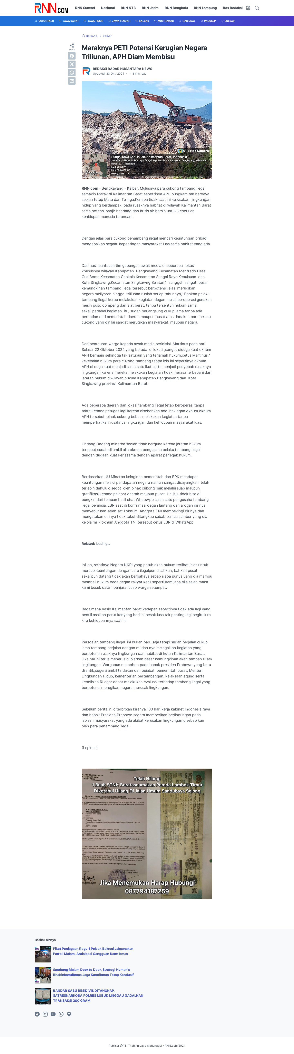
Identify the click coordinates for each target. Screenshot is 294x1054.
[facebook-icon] (37, 1014)
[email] (72, 81)
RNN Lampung (205, 8)
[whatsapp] (72, 72)
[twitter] (72, 64)
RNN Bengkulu (176, 8)
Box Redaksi (233, 8)
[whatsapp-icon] (61, 1014)
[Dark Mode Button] (248, 8)
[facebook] (72, 56)
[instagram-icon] (45, 1014)
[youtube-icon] (53, 1014)
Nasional (108, 8)
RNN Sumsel (85, 8)
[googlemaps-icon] (69, 1014)
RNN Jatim (150, 8)
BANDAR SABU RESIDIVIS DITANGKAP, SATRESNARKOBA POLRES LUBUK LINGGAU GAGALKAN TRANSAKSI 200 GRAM (98, 996)
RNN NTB (128, 8)
